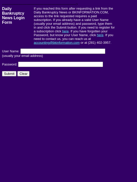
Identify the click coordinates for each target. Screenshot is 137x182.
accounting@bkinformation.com (57, 42)
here (65, 31)
